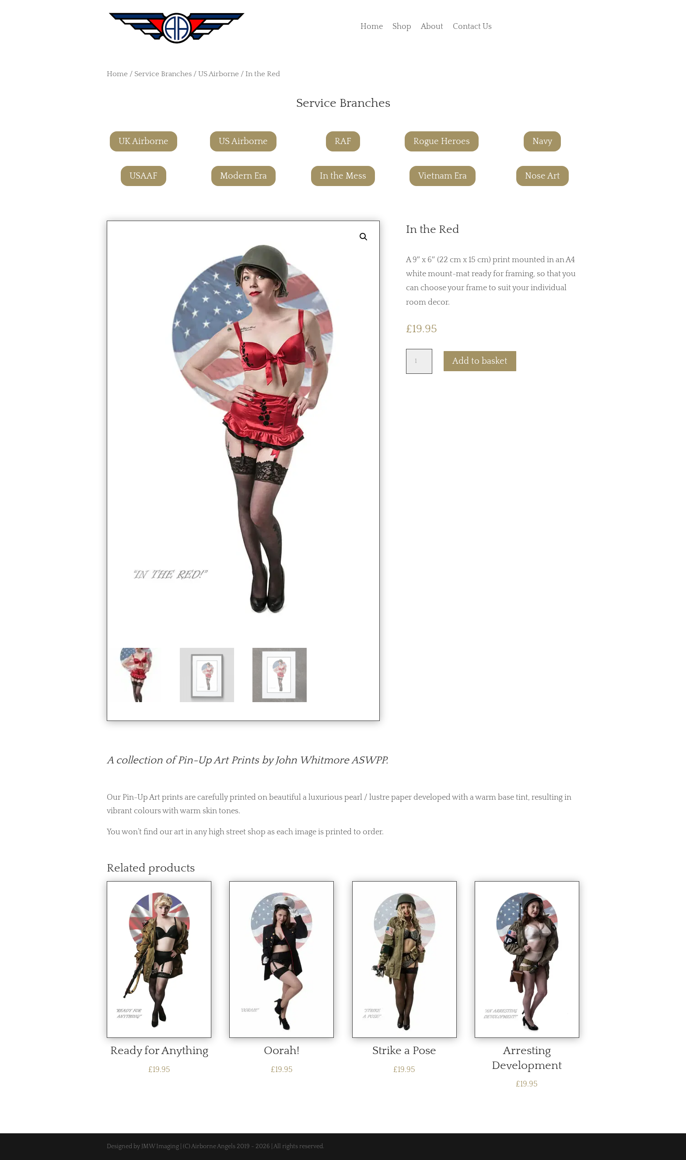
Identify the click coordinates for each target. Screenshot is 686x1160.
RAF (343, 141)
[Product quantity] (419, 361)
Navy (542, 141)
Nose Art (542, 176)
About (432, 27)
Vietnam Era (442, 176)
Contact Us (472, 27)
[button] (363, 237)
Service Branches (163, 74)
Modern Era (243, 176)
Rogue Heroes (441, 141)
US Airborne (218, 74)
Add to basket (480, 361)
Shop (401, 27)
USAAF (144, 176)
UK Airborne (143, 141)
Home (371, 27)
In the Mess (343, 176)
